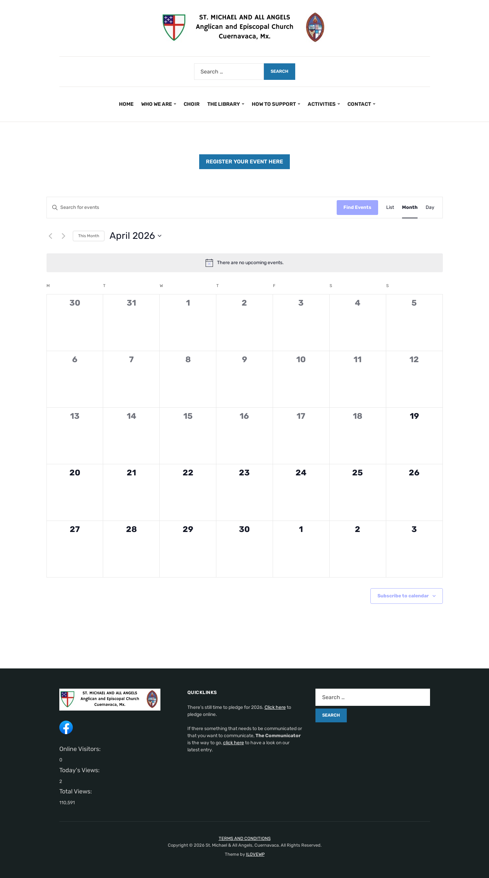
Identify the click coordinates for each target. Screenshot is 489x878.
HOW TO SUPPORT (274, 104)
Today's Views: (80, 770)
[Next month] (64, 236)
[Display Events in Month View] (410, 207)
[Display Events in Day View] (430, 207)
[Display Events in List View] (390, 207)
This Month (88, 235)
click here (233, 743)
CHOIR (192, 104)
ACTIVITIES (322, 104)
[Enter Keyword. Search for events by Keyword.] (192, 207)
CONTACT (359, 104)
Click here (275, 707)
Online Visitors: (80, 749)
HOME (126, 104)
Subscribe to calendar (403, 596)
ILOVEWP (255, 854)
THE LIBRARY (223, 104)
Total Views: (76, 791)
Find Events (357, 207)
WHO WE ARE (156, 104)
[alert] (245, 262)
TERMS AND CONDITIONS (245, 838)
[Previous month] (51, 236)
